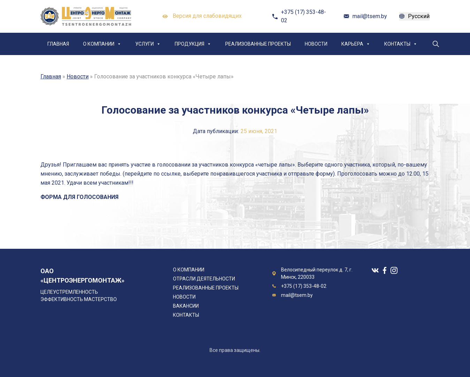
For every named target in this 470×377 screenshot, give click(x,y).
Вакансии (186, 306)
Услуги (148, 44)
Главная (58, 44)
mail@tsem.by (369, 16)
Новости (316, 44)
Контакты (400, 44)
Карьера (355, 44)
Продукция (193, 44)
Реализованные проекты (258, 44)
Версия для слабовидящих (202, 16)
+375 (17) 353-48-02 (303, 16)
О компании (102, 44)
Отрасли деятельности (204, 279)
